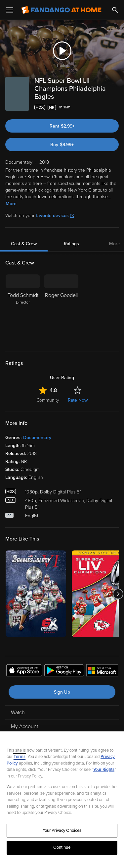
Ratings (71, 244)
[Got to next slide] (118, 593)
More (11, 203)
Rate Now (78, 400)
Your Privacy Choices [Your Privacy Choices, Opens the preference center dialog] (62, 830)
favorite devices (55, 215)
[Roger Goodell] (61, 309)
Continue (61, 847)
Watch (18, 712)
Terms (19, 756)
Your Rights (103, 769)
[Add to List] (115, 107)
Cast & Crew (24, 244)
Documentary (37, 437)
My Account (24, 726)
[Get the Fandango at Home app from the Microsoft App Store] (102, 671)
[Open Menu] (9, 10)
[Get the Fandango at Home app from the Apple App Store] (24, 671)
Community (47, 400)
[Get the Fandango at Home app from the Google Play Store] (64, 671)
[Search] (115, 10)
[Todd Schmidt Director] (22, 309)
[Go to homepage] (61, 10)
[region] (62, 794)
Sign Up (62, 692)
